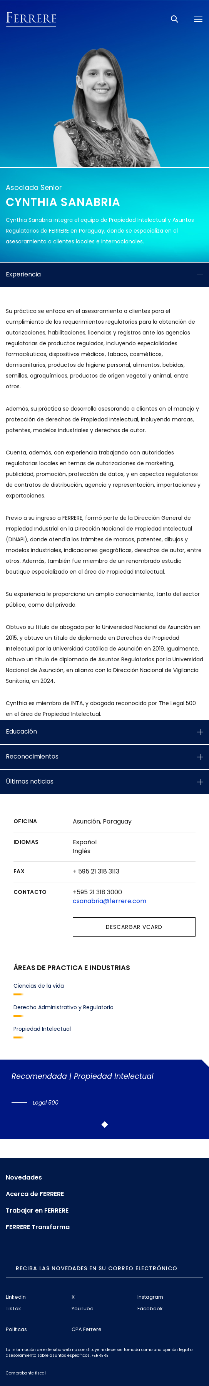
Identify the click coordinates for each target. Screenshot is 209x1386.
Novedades (24, 1177)
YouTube (83, 1308)
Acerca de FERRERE (35, 1194)
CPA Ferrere (87, 1329)
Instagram (150, 1297)
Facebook (150, 1308)
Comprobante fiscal (26, 1373)
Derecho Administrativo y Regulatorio (63, 1007)
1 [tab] (104, 1124)
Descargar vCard (134, 927)
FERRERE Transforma (38, 1227)
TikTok (13, 1308)
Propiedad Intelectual (42, 1029)
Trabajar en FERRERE (37, 1210)
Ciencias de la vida (38, 986)
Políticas (16, 1329)
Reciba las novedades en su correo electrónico (96, 1268)
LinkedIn (16, 1297)
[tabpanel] (104, 1089)
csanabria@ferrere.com (109, 901)
